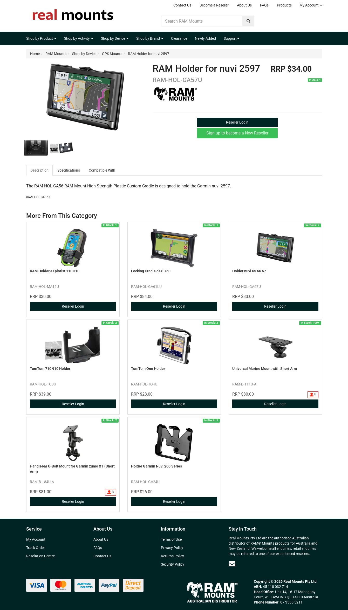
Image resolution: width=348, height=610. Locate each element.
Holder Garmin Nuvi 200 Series (156, 466)
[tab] (39, 170)
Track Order (35, 548)
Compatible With (102, 170)
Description (39, 170)
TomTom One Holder (148, 369)
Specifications (68, 170)
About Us (244, 5)
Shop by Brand (149, 38)
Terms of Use (171, 539)
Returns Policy (172, 556)
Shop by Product (41, 38)
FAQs (264, 5)
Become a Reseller (214, 5)
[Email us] (232, 563)
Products (284, 5)
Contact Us (182, 5)
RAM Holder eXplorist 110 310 (54, 271)
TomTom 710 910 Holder (50, 369)
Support (231, 38)
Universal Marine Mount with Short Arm (264, 369)
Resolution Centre (40, 556)
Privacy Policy (172, 548)
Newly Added (205, 38)
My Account (310, 5)
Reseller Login (237, 122)
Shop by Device (114, 38)
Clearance (179, 38)
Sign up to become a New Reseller (237, 133)
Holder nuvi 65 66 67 (249, 271)
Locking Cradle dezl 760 (150, 271)
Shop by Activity (78, 38)
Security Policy (172, 564)
